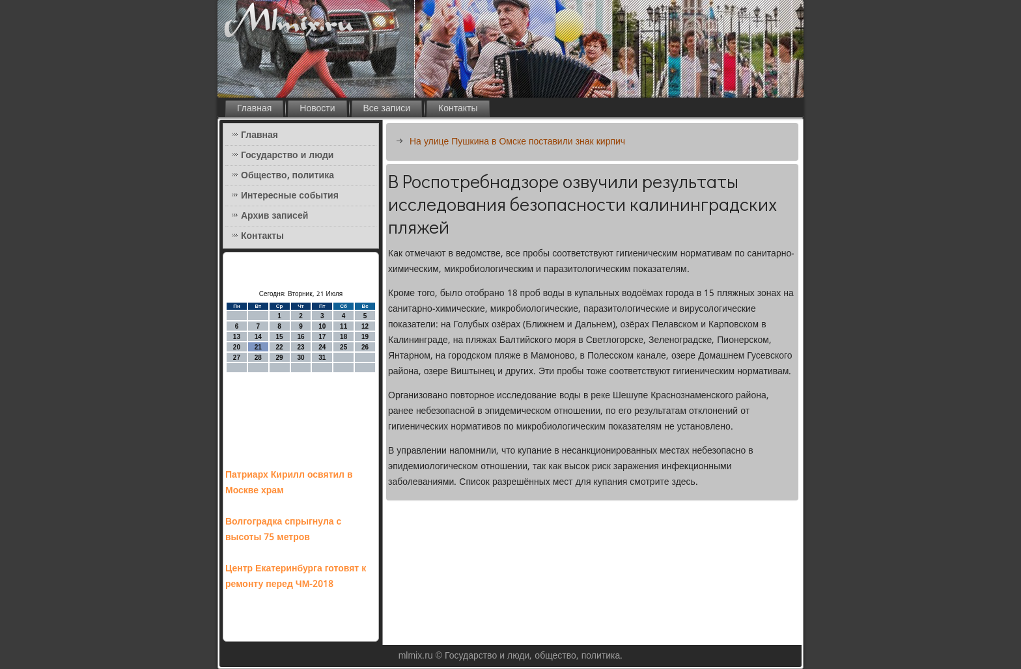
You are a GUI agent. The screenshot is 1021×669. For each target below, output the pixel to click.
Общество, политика (287, 176)
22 (279, 347)
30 (300, 357)
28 (258, 357)
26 (365, 347)
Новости (317, 108)
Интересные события (290, 196)
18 (343, 336)
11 (343, 326)
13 (236, 336)
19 (365, 336)
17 (322, 336)
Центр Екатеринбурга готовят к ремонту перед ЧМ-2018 (295, 576)
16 (300, 336)
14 (258, 336)
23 (300, 347)
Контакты (457, 108)
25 (343, 347)
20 (236, 347)
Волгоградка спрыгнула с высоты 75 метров (283, 529)
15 (279, 336)
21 (258, 347)
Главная (254, 108)
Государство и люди (287, 155)
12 (365, 326)
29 (279, 357)
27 (236, 357)
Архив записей (274, 216)
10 (322, 326)
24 (322, 347)
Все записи (387, 108)
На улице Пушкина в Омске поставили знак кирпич (517, 142)
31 (322, 357)
